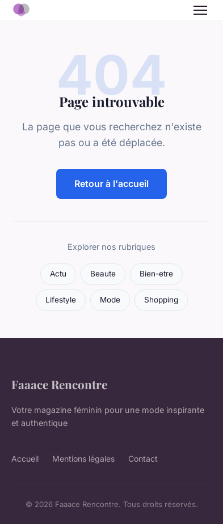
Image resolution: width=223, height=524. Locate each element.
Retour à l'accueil (111, 183)
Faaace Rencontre (59, 384)
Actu (58, 273)
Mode (110, 299)
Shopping (161, 299)
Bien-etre (156, 273)
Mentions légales (83, 458)
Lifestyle (60, 299)
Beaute (103, 273)
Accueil (25, 458)
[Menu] (200, 10)
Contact (143, 458)
